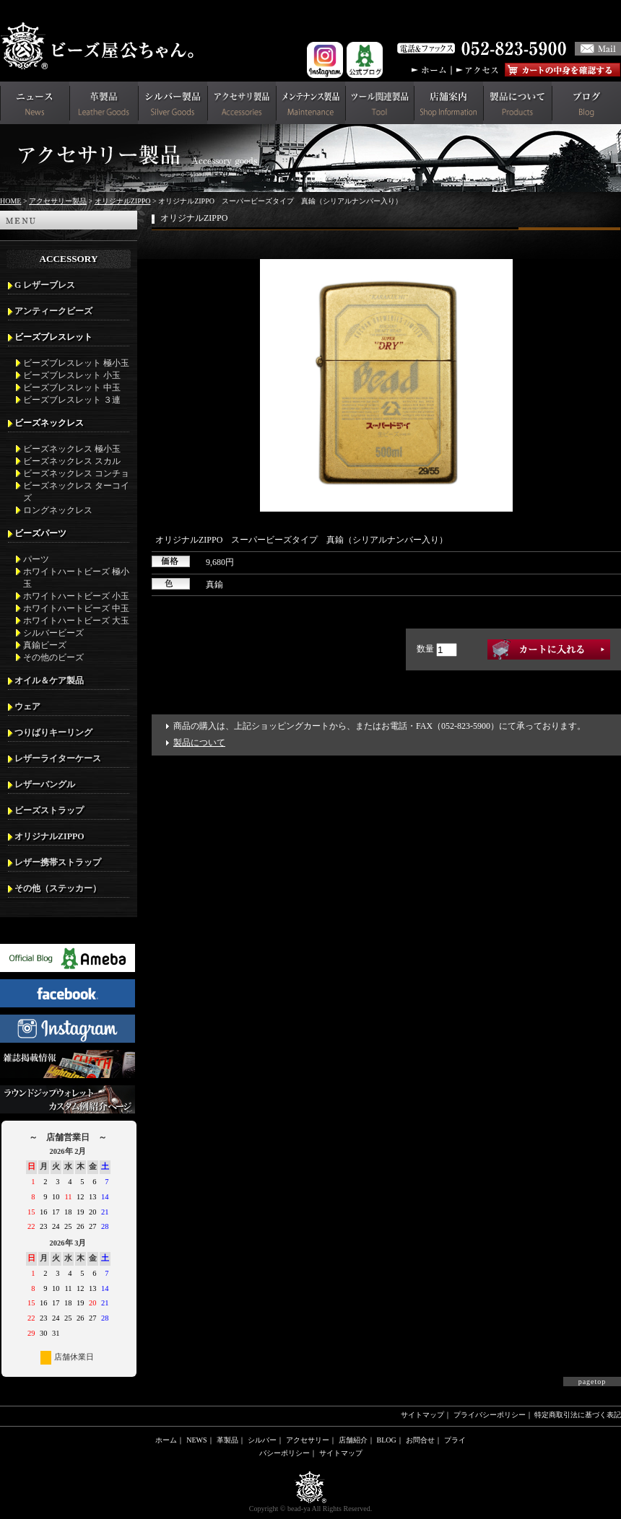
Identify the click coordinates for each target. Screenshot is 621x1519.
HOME (10, 201)
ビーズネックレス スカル (72, 461)
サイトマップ (422, 1415)
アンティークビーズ (53, 311)
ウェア (27, 706)
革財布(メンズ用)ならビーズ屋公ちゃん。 (101, 46)
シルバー (262, 1440)
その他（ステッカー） (57, 888)
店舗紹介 (353, 1440)
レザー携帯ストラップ (57, 862)
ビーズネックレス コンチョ (76, 473)
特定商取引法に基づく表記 (577, 1415)
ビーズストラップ (49, 810)
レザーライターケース (57, 758)
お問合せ (420, 1440)
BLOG (386, 1440)
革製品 (227, 1440)
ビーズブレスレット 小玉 (72, 375)
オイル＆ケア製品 (49, 680)
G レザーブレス (44, 285)
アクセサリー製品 (58, 201)
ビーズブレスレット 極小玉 (76, 363)
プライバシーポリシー (489, 1415)
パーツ (36, 559)
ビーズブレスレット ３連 (72, 400)
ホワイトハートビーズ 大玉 (76, 621)
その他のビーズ (53, 657)
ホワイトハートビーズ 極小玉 (76, 577)
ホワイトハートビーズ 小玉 (76, 596)
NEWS (196, 1440)
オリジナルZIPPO (123, 201)
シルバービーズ (53, 633)
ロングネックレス (57, 510)
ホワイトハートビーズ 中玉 (76, 608)
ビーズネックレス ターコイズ (76, 492)
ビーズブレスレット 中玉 (72, 387)
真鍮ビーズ (44, 645)
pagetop (592, 1382)
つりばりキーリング (53, 732)
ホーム (166, 1440)
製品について (199, 742)
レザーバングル (44, 784)
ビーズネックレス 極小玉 (72, 449)
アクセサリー (307, 1440)
